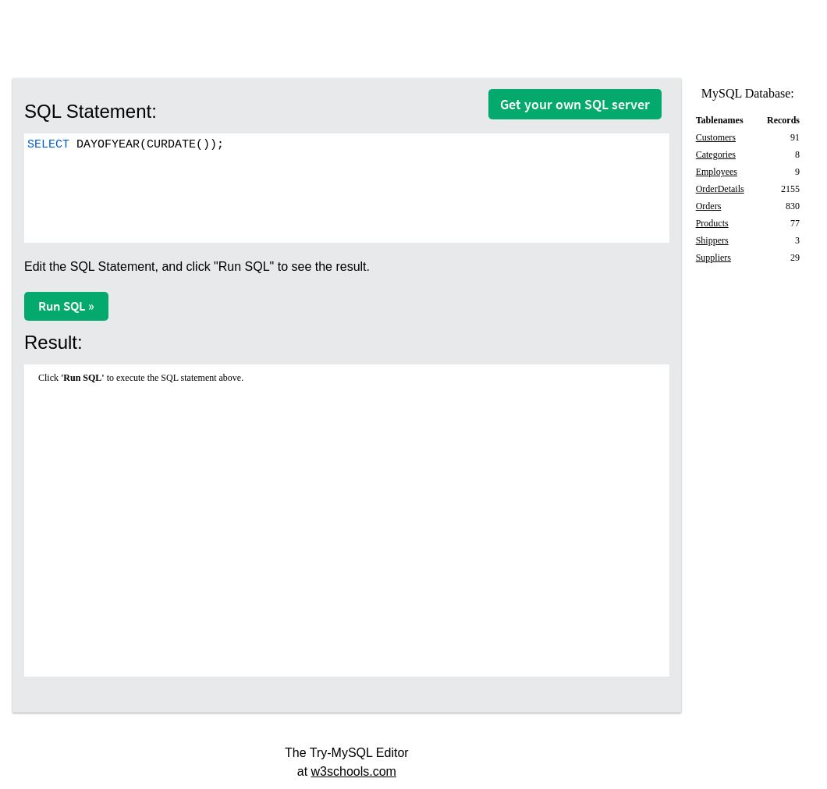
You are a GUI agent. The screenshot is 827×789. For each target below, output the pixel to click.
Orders (709, 206)
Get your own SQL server (575, 104)
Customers (716, 137)
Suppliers (713, 257)
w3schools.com (353, 771)
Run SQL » (66, 306)
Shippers (712, 240)
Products (712, 223)
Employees (716, 171)
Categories (716, 154)
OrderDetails (720, 188)
